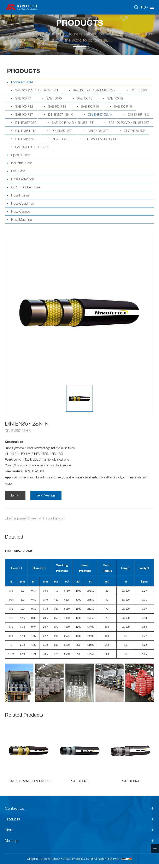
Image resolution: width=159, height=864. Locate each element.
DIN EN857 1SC (138, 114)
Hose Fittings (20, 195)
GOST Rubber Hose (25, 187)
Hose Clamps (20, 211)
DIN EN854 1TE (25, 130)
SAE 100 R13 (57, 106)
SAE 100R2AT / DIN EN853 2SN (94, 90)
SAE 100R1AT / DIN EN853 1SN (36, 90)
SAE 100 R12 (24, 106)
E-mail (15, 495)
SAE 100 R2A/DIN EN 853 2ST (129, 122)
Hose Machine (21, 219)
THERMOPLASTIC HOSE (100, 139)
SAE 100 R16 (123, 106)
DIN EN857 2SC (26, 122)
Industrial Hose (21, 163)
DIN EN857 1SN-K (60, 114)
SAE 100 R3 (139, 90)
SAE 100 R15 (90, 106)
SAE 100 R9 (115, 98)
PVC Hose (18, 171)
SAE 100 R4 (23, 98)
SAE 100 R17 (24, 114)
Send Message (46, 495)
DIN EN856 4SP (134, 130)
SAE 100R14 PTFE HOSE (32, 147)
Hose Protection (22, 179)
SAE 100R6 (84, 98)
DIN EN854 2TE (62, 130)
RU (143, 7)
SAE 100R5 (54, 98)
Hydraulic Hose (22, 82)
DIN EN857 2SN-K (100, 114)
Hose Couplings (22, 203)
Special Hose (20, 155)
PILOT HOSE (60, 139)
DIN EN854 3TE (98, 130)
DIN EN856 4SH (25, 139)
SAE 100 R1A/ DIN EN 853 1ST (72, 122)
